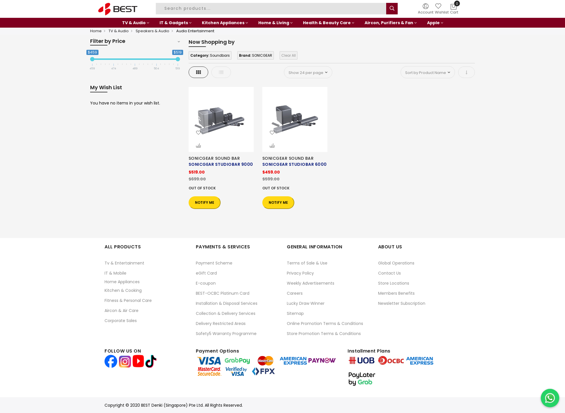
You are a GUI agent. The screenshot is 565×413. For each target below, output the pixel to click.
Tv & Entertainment (124, 263)
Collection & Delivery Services (225, 313)
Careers (295, 293)
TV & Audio (119, 31)
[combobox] (272, 8)
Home (96, 31)
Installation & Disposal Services (226, 303)
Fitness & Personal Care (128, 300)
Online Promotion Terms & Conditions (325, 323)
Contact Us (389, 273)
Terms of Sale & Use (307, 263)
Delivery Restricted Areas (221, 323)
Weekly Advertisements (310, 283)
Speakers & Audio (152, 31)
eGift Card (206, 273)
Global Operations (396, 263)
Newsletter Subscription (401, 303)
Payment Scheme (214, 263)
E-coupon (206, 283)
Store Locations (393, 283)
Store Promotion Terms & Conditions (324, 333)
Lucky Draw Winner (306, 303)
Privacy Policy (300, 273)
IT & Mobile (115, 273)
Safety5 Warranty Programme (226, 333)
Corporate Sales (121, 320)
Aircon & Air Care (122, 310)
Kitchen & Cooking (123, 290)
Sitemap (295, 313)
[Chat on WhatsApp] (550, 398)
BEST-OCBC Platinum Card (222, 293)
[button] (198, 133)
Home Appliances (122, 282)
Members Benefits (396, 293)
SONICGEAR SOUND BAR (214, 158)
